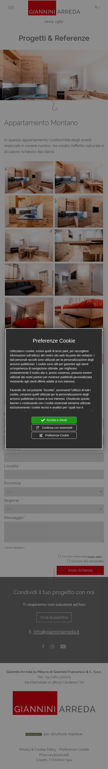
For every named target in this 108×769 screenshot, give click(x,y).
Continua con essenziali (54, 428)
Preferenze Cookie (54, 435)
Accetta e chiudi (54, 420)
